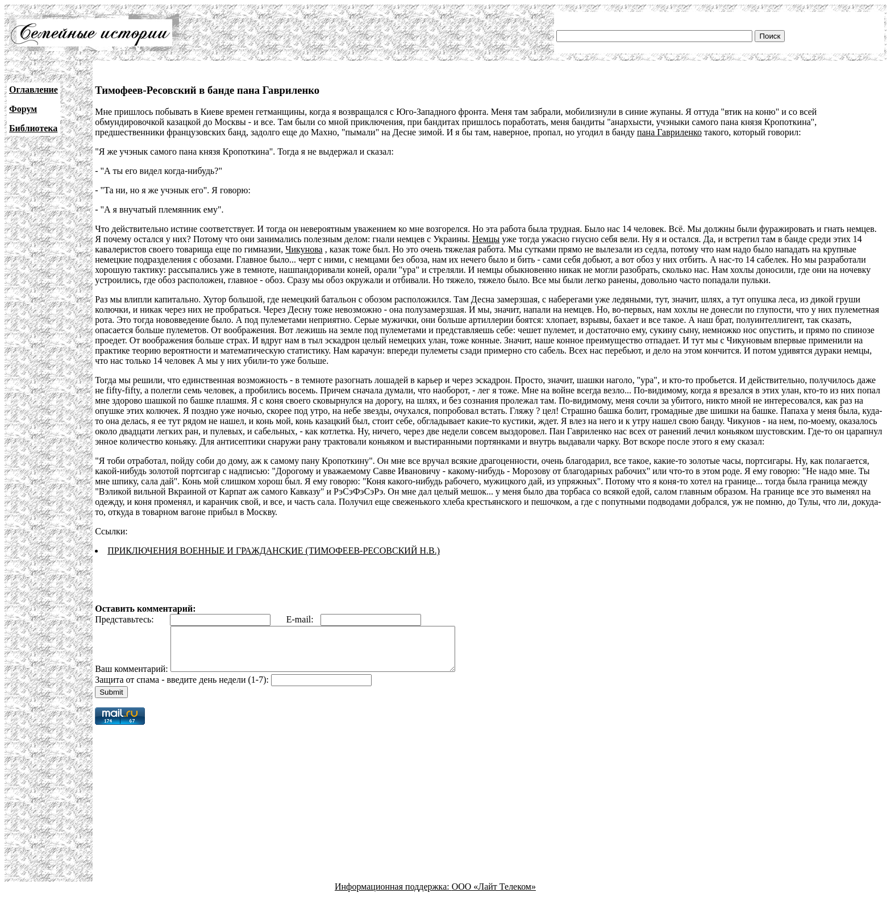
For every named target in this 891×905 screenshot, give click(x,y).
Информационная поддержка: (393, 895)
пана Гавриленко (669, 132)
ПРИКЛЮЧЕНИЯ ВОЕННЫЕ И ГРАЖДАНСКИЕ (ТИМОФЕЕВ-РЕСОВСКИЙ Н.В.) (273, 550)
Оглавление (33, 89)
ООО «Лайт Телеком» (494, 895)
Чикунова (304, 249)
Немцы (485, 239)
